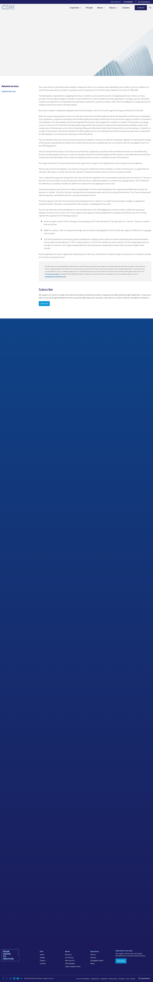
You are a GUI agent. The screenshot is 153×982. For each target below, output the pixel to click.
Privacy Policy (113, 978)
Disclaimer (121, 978)
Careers (126, 7)
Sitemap (132, 978)
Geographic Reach (96, 960)
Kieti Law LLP (116, 2)
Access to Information (83, 978)
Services (93, 958)
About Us (68, 955)
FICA (127, 978)
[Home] (8, 7)
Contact (43, 963)
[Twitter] (7, 978)
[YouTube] (17, 978)
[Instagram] (10, 978)
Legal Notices (95, 978)
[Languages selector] (144, 2)
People (89, 7)
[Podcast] (21, 978)
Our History (69, 958)
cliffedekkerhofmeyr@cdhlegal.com (55, 276)
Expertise (74, 7)
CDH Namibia (128, 2)
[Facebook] (3, 978)
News (100, 7)
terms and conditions (53, 274)
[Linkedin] (14, 978)
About (112, 7)
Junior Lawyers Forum (73, 966)
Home (42, 955)
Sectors (93, 955)
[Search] (150, 7)
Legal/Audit (104, 978)
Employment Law (9, 91)
